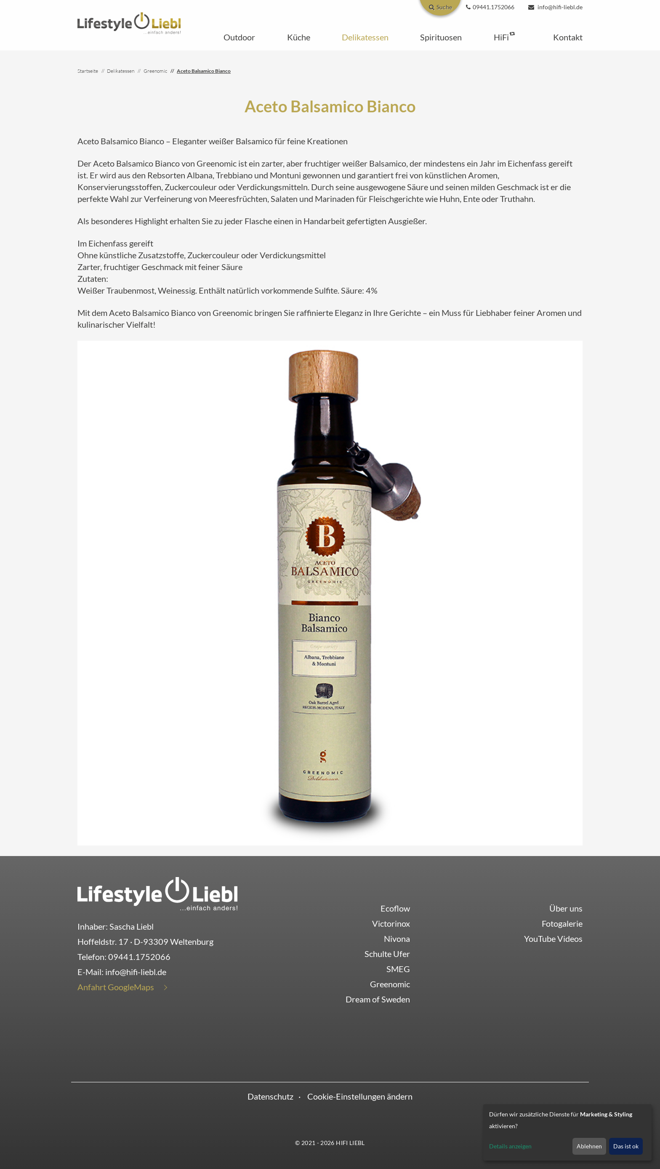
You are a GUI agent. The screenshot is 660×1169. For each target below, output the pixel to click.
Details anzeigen (510, 1146)
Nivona (397, 938)
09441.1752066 (139, 957)
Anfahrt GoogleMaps (115, 987)
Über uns (566, 908)
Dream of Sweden (378, 999)
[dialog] (567, 1132)
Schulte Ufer (387, 954)
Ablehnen (589, 1146)
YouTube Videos (553, 938)
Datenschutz (270, 1096)
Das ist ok (626, 1146)
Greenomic (390, 984)
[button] (239, 37)
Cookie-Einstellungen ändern (359, 1096)
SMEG (398, 969)
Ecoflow (395, 908)
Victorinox (391, 923)
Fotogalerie (562, 923)
